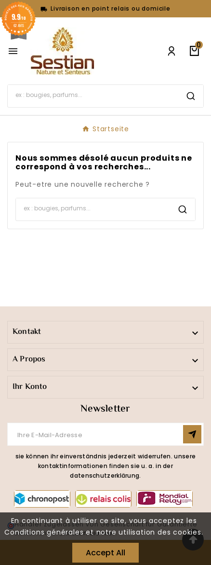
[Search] (93, 95)
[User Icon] (171, 51)
